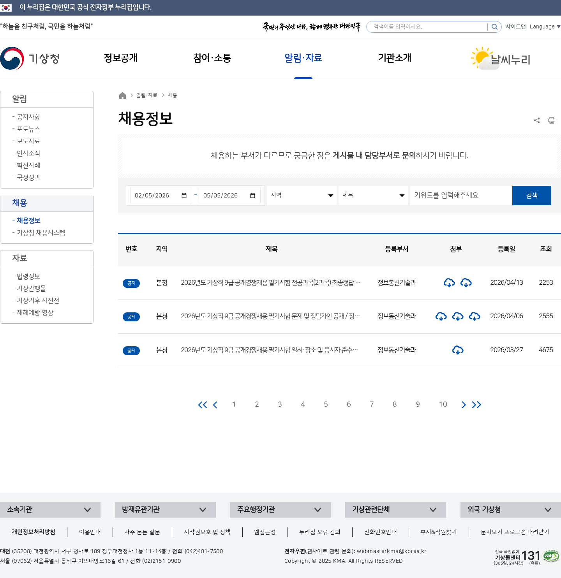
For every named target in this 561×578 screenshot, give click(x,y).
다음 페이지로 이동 (463, 404)
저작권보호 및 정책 (207, 532)
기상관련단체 (371, 510)
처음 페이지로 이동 (203, 404)
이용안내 (90, 532)
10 (443, 405)
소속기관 (19, 510)
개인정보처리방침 (33, 532)
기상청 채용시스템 (41, 232)
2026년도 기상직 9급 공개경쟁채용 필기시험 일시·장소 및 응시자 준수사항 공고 (278, 350)
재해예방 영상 (35, 312)
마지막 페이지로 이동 (476, 404)
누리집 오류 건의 (319, 532)
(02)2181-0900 (161, 561)
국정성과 (28, 177)
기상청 (29, 58)
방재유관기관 (140, 510)
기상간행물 (31, 288)
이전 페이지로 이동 (215, 404)
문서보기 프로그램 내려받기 (515, 532)
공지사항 (28, 117)
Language (542, 27)
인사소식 (28, 153)
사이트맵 (516, 27)
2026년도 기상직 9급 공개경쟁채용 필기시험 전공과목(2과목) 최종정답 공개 (273, 282)
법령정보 (28, 276)
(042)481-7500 (204, 551)
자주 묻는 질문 (142, 532)
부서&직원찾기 (438, 532)
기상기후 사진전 (38, 300)
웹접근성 (265, 532)
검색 (532, 195)
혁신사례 (28, 165)
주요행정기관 (256, 510)
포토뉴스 (28, 129)
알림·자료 (146, 95)
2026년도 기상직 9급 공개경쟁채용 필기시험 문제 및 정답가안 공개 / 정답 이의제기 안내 (288, 316)
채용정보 (28, 220)
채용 (172, 95)
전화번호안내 (380, 532)
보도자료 (28, 141)
